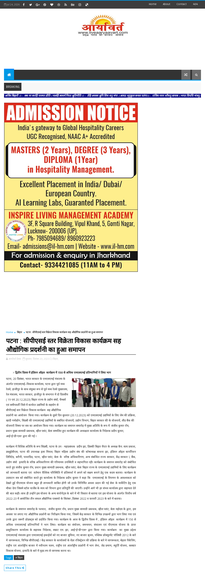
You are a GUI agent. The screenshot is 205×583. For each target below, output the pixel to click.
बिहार (19, 332)
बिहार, (55, 359)
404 (195, 4)
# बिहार (19, 557)
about (166, 4)
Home (153, 4)
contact (182, 4)
